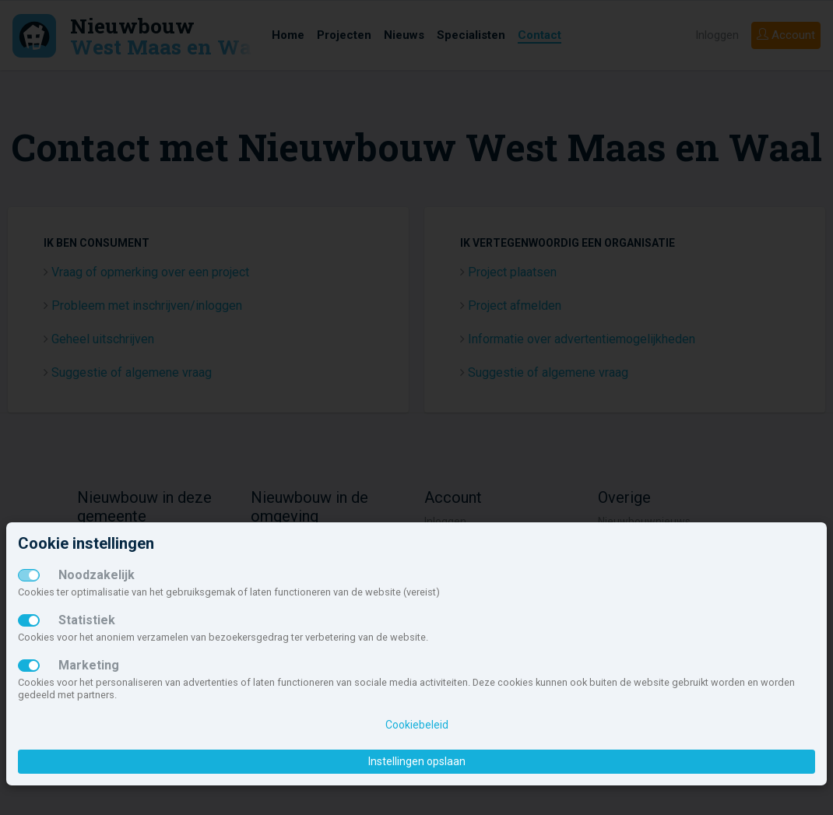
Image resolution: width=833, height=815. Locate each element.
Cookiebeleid (416, 724)
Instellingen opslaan (417, 761)
